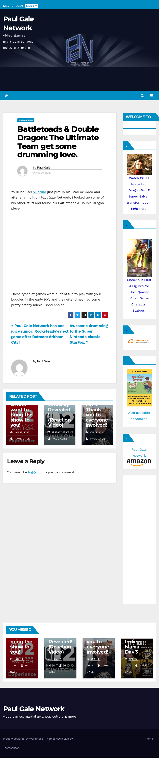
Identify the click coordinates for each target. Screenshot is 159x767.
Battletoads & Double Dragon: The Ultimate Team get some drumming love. (58, 141)
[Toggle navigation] (151, 96)
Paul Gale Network (139, 455)
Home (149, 738)
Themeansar (11, 747)
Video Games (26, 120)
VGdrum (39, 192)
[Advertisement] (139, 538)
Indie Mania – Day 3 (134, 647)
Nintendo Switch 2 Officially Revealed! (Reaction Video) (59, 409)
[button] (142, 96)
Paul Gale (43, 167)
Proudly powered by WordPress (23, 738)
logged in (35, 472)
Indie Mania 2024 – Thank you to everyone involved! (97, 409)
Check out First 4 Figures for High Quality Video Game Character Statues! (139, 284)
